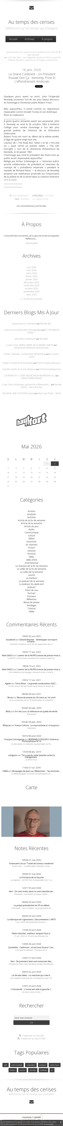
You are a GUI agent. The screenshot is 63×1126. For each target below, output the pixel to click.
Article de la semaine (31, 516)
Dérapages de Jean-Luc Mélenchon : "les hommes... (36, 760)
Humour (31, 545)
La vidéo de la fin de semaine (31, 560)
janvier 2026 (31, 278)
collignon (12, 744)
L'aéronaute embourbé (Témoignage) (22, 327)
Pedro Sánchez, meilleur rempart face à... (31, 922)
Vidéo (31, 601)
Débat (31, 531)
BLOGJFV (43, 336)
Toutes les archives (32, 297)
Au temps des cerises (31, 21)
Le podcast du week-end (31, 574)
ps (51, 1059)
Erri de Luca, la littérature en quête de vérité (36, 700)
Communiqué (31, 525)
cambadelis (31, 1054)
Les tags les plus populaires (52, 1109)
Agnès (8, 672)
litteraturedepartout (50, 363)
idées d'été (31, 551)
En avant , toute (53, 351)
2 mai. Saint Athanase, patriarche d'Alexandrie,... (26, 378)
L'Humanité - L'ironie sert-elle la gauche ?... (31, 978)
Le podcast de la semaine (31, 571)
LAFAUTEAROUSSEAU (31, 372)
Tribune (31, 598)
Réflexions (31, 589)
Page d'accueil (33, 54)
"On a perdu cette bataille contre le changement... (38, 745)
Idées (31, 548)
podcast (31, 577)
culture (31, 528)
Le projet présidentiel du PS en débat (31, 894)
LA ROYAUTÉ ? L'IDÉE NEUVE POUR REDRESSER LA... (29, 369)
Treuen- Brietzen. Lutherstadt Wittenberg (22, 351)
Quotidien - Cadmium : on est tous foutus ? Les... (31, 936)
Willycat (6, 715)
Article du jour (31, 519)
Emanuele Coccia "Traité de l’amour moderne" (31, 852)
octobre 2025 (31, 287)
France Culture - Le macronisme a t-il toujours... (37, 715)
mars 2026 (31, 272)
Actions (31, 504)
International (31, 554)
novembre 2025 (31, 284)
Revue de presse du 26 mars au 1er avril (36, 686)
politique (42, 1054)
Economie (31, 534)
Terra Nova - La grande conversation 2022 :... (36, 672)
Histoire (48, 195)
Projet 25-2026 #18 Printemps (18, 357)
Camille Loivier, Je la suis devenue (19, 363)
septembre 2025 (31, 290)
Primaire (31, 586)
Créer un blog (26, 1106)
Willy (8, 700)
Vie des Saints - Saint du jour (40, 379)
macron (22, 1059)
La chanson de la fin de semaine (31, 557)
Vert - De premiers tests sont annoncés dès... (31, 950)
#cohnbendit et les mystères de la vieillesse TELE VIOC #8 (32, 52)
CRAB (5, 760)
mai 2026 (31, 266)
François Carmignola (14, 728)
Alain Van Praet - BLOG (49, 387)
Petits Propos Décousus (48, 357)
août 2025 (32, 292)
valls (6, 1054)
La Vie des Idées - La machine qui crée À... (31, 964)
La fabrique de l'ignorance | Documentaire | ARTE (31, 908)
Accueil (13, 39)
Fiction (31, 539)
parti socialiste (17, 1054)
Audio (31, 522)
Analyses (31, 507)
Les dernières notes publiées (32, 1109)
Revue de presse (31, 592)
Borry (10, 686)
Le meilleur (31, 568)
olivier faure (54, 1054)
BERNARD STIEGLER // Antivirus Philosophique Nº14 (40, 729)
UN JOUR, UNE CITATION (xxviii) (18, 387)
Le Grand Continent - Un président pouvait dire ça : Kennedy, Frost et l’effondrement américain (32, 77)
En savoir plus (48, 1124)
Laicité (31, 566)
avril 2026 (31, 269)
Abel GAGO (7, 645)
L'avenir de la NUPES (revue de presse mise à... (39, 645)
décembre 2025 (31, 281)
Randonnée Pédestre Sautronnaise (31, 345)
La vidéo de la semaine (31, 563)
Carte (31, 776)
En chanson (31, 536)
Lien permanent (20, 195)
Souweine (10, 629)
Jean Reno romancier (25, 336)
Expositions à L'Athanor (24, 321)
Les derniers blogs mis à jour (11, 1109)
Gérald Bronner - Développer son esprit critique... (38, 630)
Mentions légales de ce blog (31, 1112)
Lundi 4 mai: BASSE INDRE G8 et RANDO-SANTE (30, 342)
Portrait (31, 583)
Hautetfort (37, 1106)
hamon (13, 1059)
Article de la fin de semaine (32, 513)
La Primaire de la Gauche (31, 866)
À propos (47, 39)
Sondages (31, 595)
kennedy (25, 198)
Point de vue (31, 580)
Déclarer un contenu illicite (12, 1112)
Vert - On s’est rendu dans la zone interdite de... (31, 881)
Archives (29, 39)
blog (46, 1115)
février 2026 (31, 275)
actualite (33, 1059)
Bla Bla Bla (45, 321)
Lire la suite (31, 242)
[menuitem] (13, 39)
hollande (43, 1059)
